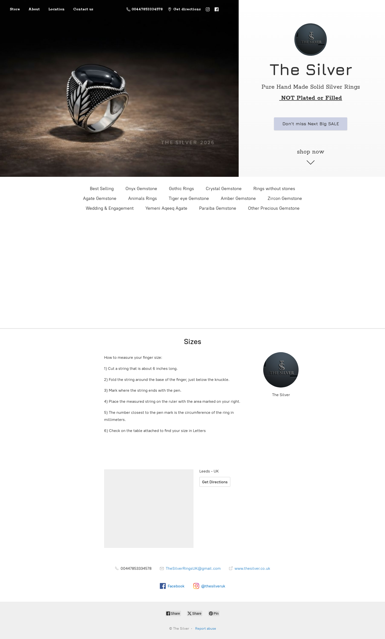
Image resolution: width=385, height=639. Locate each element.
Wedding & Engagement (110, 208)
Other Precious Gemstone (274, 208)
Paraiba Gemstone (217, 208)
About (34, 9)
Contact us (83, 9)
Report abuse (205, 628)
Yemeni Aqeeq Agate (166, 208)
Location (56, 9)
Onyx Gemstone (141, 188)
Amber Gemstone (238, 198)
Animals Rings (142, 198)
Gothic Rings (181, 188)
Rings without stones (274, 188)
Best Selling (102, 188)
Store (15, 9)
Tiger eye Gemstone (189, 198)
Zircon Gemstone (285, 198)
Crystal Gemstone (224, 188)
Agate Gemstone (99, 198)
